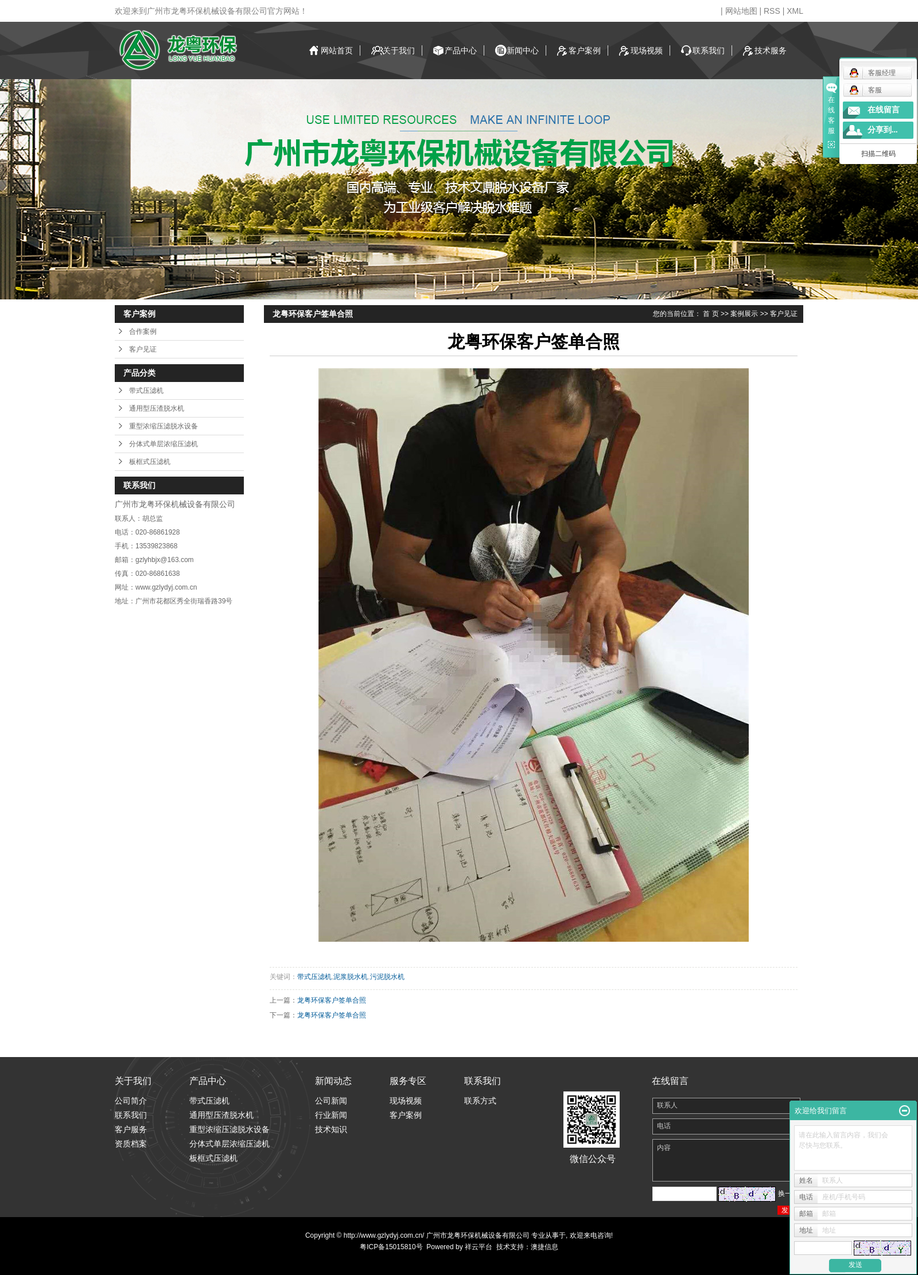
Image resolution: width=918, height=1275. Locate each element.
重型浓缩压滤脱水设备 (163, 426)
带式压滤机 (146, 391)
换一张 (788, 1194)
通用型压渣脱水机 (156, 408)
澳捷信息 (544, 1247)
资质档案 (131, 1143)
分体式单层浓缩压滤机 (163, 444)
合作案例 (143, 331)
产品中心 (461, 50)
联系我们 (709, 50)
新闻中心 (523, 50)
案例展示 (744, 314)
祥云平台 (478, 1247)
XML (795, 10)
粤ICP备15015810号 (391, 1247)
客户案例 (585, 50)
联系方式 (480, 1100)
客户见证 (143, 349)
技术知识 (331, 1129)
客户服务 (131, 1129)
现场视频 (647, 50)
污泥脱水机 (387, 977)
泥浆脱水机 (350, 977)
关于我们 (399, 50)
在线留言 (884, 110)
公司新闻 (331, 1100)
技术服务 (770, 50)
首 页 (710, 314)
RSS (772, 10)
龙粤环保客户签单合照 (331, 1000)
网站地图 (741, 10)
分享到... (883, 130)
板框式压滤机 (149, 462)
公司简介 (131, 1100)
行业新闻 (331, 1115)
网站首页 (337, 50)
